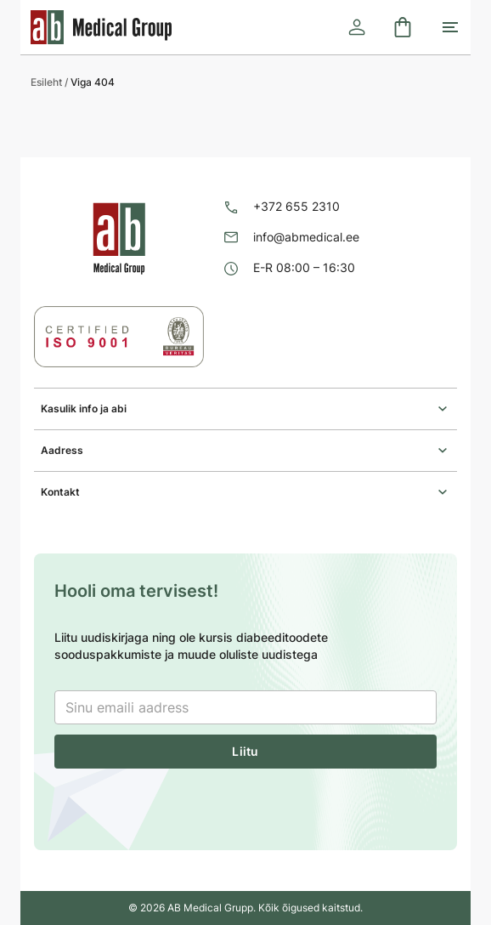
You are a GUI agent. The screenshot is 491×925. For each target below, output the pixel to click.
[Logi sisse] (356, 27)
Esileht (46, 82)
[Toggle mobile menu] (450, 27)
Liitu (245, 751)
